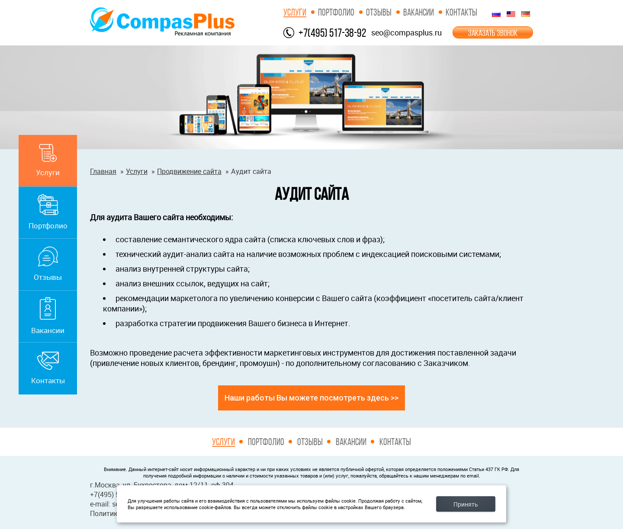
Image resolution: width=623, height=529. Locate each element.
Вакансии (418, 12)
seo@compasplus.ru (406, 32)
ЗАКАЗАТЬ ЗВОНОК (492, 33)
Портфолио (336, 12)
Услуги (294, 12)
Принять (465, 504)
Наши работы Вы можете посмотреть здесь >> (311, 397)
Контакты (461, 12)
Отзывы (379, 12)
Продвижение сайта (189, 171)
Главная (103, 171)
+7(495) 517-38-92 (332, 32)
